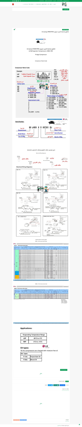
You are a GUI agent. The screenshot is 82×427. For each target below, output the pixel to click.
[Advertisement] (41, 20)
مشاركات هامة (31, 4)
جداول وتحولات (38, 4)
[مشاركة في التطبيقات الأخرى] (46, 385)
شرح (55, 4)
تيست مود (26, 4)
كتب (48, 4)
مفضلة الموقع (44, 4)
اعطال (51, 4)
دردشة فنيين (59, 425)
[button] (62, 385)
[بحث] (13, 4)
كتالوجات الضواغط (65, 29)
